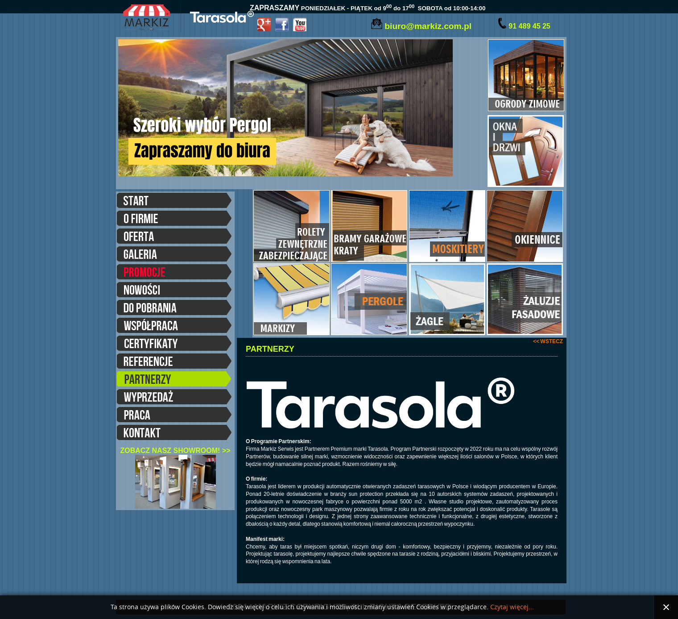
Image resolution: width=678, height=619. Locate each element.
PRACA (174, 416)
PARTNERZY (174, 380)
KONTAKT (174, 434)
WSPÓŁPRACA (174, 327)
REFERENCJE (174, 362)
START (174, 202)
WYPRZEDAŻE (174, 398)
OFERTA (174, 237)
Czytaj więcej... (512, 607)
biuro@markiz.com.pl (427, 26)
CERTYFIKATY (174, 344)
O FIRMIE (174, 219)
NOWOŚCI (174, 291)
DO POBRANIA (174, 309)
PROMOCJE (174, 273)
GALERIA (174, 255)
